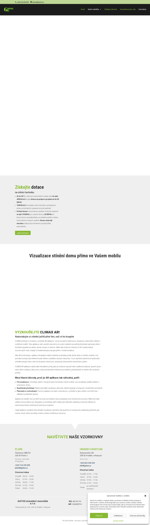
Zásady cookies (118, 521)
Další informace (23, 233)
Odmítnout (118, 515)
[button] (145, 496)
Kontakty (142, 10)
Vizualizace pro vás (128, 10)
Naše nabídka (93, 10)
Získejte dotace (110, 10)
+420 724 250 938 (23, 2)
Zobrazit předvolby (137, 515)
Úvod (83, 10)
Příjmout (99, 515)
